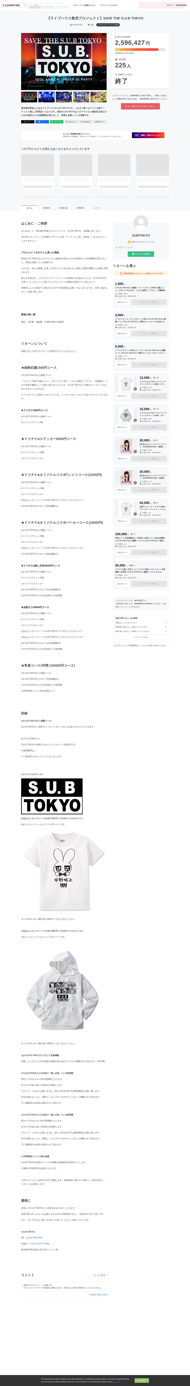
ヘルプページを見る (141, 637)
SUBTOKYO (76, 25)
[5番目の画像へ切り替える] (99, 97)
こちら (141, 645)
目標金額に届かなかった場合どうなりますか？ (141, 627)
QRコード (100, 122)
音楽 (91, 25)
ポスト (27, 122)
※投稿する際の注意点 (98, 1295)
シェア (42, 122)
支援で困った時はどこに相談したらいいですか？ (141, 631)
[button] (148, 135)
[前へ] (24, 62)
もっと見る (101, 1275)
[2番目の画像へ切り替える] (46, 97)
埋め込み (85, 122)
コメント (97, 208)
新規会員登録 (181, 5)
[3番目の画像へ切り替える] (64, 97)
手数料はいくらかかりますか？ (141, 623)
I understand (141, 1380)
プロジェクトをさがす (108, 5)
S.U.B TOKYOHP (34, 1238)
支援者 (63, 208)
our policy (116, 1382)
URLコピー (71, 122)
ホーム (29, 208)
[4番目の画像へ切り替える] (81, 97)
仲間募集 (80, 208)
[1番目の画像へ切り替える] (29, 97)
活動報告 (46, 208)
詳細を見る (122, 302)
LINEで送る (56, 122)
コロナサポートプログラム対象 (108, 24)
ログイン (170, 5)
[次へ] (104, 62)
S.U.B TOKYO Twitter (39, 1244)
